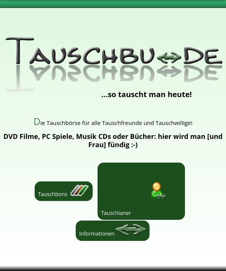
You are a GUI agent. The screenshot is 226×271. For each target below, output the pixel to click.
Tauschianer (141, 191)
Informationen (112, 230)
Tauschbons (63, 191)
